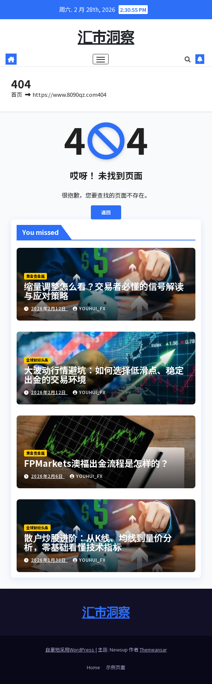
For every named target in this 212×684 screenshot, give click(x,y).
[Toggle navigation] (101, 59)
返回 (106, 212)
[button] (188, 59)
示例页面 (115, 667)
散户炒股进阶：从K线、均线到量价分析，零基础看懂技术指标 (98, 542)
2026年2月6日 (48, 476)
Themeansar (153, 649)
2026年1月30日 (49, 560)
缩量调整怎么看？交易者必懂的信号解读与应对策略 (104, 291)
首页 (16, 94)
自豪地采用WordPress (70, 649)
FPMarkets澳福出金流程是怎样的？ (96, 462)
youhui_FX (89, 308)
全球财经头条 (37, 360)
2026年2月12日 (49, 308)
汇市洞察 (106, 36)
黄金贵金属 (35, 276)
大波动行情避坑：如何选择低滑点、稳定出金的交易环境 (104, 374)
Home (93, 667)
